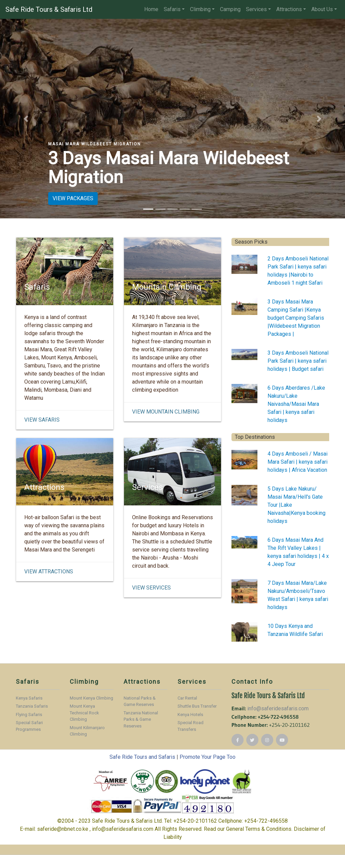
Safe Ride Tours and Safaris (142, 757)
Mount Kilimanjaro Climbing (87, 731)
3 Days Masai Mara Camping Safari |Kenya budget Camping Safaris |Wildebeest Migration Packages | (296, 317)
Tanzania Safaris (32, 706)
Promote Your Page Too (208, 757)
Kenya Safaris (29, 698)
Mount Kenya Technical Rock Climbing (84, 713)
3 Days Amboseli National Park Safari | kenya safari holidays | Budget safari (298, 361)
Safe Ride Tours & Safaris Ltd (48, 9)
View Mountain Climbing (165, 411)
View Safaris (42, 420)
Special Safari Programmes (29, 726)
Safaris (172, 9)
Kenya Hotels (190, 714)
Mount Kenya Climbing (91, 698)
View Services (151, 587)
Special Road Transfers (190, 726)
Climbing (200, 9)
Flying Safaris (29, 714)
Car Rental (187, 698)
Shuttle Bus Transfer (197, 706)
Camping (230, 9)
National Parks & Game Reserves (140, 701)
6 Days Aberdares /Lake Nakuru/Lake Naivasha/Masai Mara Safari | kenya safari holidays (296, 404)
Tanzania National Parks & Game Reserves (141, 719)
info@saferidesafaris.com (278, 708)
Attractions (289, 9)
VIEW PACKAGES (73, 198)
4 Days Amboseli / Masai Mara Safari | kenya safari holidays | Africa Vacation (297, 462)
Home (151, 9)
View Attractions (48, 571)
